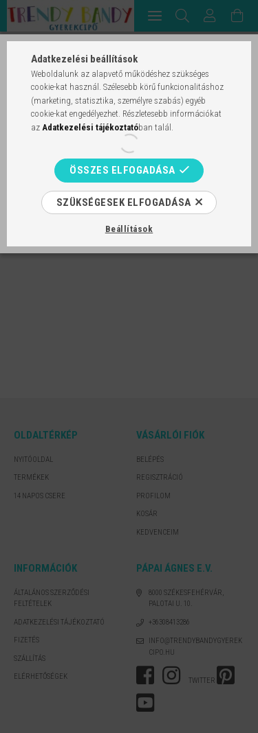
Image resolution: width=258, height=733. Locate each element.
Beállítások (129, 229)
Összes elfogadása (122, 170)
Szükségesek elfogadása (123, 202)
